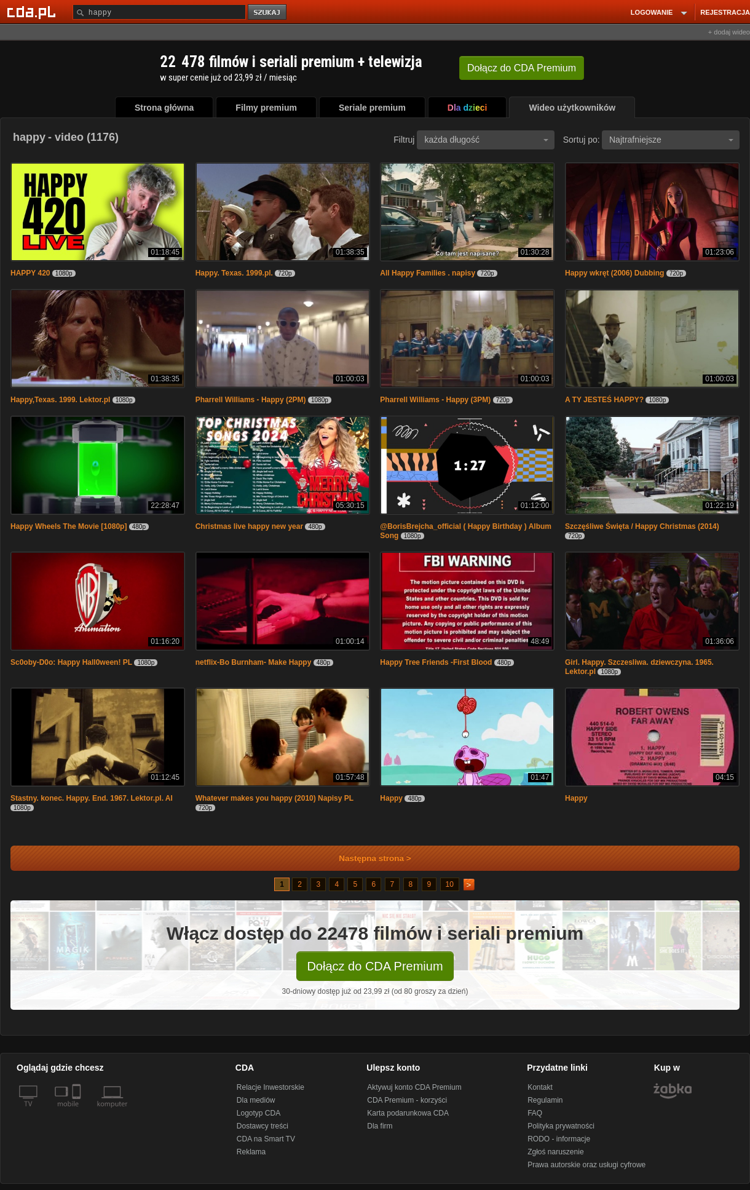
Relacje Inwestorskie (270, 1087)
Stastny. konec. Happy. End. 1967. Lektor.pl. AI (91, 798)
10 (450, 884)
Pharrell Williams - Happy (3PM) (435, 399)
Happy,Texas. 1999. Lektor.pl (60, 399)
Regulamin (544, 1100)
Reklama (251, 1152)
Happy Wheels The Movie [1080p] (68, 526)
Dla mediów (256, 1100)
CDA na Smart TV (266, 1139)
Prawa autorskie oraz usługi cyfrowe (586, 1164)
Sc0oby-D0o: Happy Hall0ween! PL (71, 662)
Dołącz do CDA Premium (375, 966)
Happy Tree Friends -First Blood (436, 662)
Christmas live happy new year (249, 526)
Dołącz (521, 68)
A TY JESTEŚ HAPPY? (604, 399)
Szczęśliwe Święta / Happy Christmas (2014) (642, 526)
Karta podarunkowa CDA (408, 1113)
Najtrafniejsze (671, 140)
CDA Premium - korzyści (407, 1100)
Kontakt (540, 1087)
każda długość (486, 140)
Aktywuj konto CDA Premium (414, 1087)
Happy (391, 798)
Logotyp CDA (258, 1113)
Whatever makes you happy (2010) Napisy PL (274, 798)
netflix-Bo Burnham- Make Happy (253, 662)
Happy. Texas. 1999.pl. (234, 273)
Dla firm (379, 1126)
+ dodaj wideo (729, 32)
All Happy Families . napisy (427, 273)
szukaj (268, 12)
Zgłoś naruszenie (555, 1152)
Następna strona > (367, 858)
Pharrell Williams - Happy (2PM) (250, 399)
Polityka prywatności (560, 1126)
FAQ (534, 1113)
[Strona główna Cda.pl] (33, 11)
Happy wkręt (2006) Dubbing (614, 273)
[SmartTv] (77, 1111)
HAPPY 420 (31, 273)
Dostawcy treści (262, 1126)
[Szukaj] (159, 12)
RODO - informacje (558, 1139)
